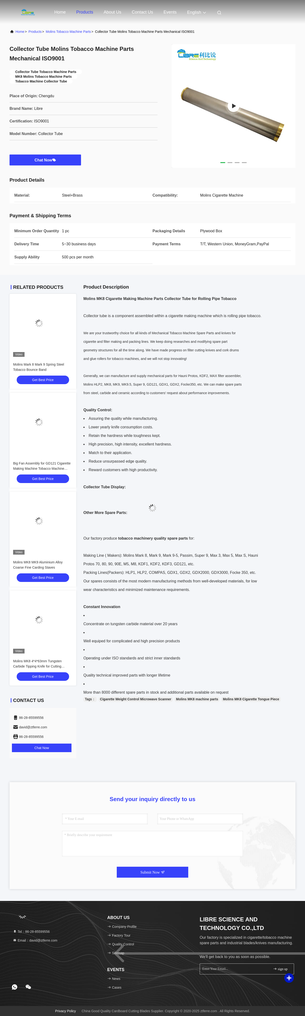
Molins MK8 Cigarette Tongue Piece (251, 699)
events (170, 12)
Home (60, 12)
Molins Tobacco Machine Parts (68, 32)
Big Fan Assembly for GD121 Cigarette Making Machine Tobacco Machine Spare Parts (42, 468)
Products (84, 12)
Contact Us (142, 12)
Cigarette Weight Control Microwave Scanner (135, 699)
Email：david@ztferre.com (35, 940)
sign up (280, 969)
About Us (112, 12)
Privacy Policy (65, 1011)
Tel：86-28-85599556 (31, 932)
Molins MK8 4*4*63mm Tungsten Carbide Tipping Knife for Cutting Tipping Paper (37, 666)
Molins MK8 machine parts (197, 699)
